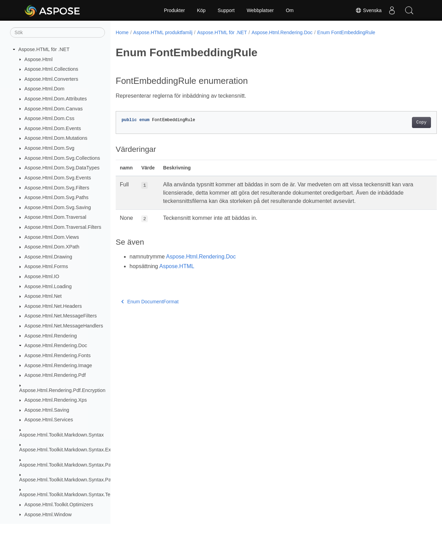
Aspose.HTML (176, 266)
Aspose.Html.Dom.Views (52, 237)
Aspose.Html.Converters (51, 79)
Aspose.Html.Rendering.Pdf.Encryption (62, 390)
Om (290, 10)
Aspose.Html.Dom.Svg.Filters (57, 187)
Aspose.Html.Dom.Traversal (55, 217)
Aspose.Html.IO (42, 276)
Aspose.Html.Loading (48, 286)
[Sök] (57, 32)
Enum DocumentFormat (150, 301)
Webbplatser (260, 10)
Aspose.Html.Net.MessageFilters (61, 315)
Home (122, 32)
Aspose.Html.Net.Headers (53, 306)
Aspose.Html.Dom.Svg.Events (58, 177)
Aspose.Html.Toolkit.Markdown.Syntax (61, 435)
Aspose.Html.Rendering (51, 336)
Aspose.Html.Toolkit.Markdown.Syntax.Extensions (74, 449)
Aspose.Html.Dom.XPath (52, 246)
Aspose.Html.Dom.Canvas (54, 108)
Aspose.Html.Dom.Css (50, 118)
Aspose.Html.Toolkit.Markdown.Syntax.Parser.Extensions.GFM (88, 479)
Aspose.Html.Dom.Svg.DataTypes (62, 167)
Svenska (368, 10)
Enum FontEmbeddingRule (346, 32)
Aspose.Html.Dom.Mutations (56, 138)
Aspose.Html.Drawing (48, 256)
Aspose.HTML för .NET (43, 49)
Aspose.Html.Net (43, 296)
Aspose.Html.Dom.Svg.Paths (57, 197)
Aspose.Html (39, 59)
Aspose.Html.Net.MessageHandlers (64, 326)
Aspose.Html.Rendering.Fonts (58, 355)
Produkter (174, 10)
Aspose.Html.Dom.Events (53, 128)
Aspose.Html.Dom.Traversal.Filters (63, 227)
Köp (201, 10)
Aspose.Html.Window (48, 514)
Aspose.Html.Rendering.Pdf (55, 375)
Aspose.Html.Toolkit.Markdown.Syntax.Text (66, 494)
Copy (399, 122)
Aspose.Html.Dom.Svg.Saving (58, 207)
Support (226, 10)
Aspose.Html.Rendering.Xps (56, 400)
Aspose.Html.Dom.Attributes (56, 98)
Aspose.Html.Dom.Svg (50, 148)
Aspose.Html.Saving (47, 410)
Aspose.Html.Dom (45, 88)
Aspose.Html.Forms (46, 266)
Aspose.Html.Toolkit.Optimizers (59, 504)
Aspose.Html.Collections (51, 69)
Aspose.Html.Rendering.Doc (56, 345)
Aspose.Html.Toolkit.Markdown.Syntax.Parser (69, 465)
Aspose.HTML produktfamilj (162, 32)
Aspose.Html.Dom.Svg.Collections (62, 158)
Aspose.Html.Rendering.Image (58, 365)
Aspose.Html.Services (49, 419)
